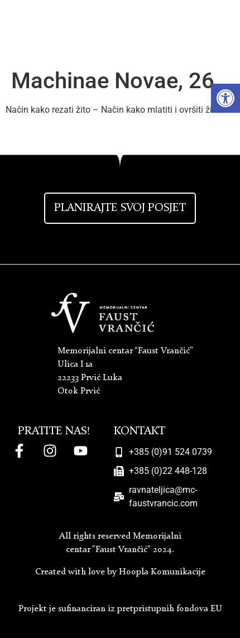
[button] (225, 98)
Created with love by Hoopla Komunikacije (120, 572)
